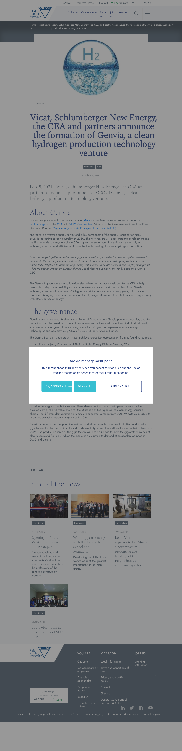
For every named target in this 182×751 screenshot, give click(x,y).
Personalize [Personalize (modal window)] (120, 386)
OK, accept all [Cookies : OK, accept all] (56, 386)
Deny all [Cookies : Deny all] (84, 386)
